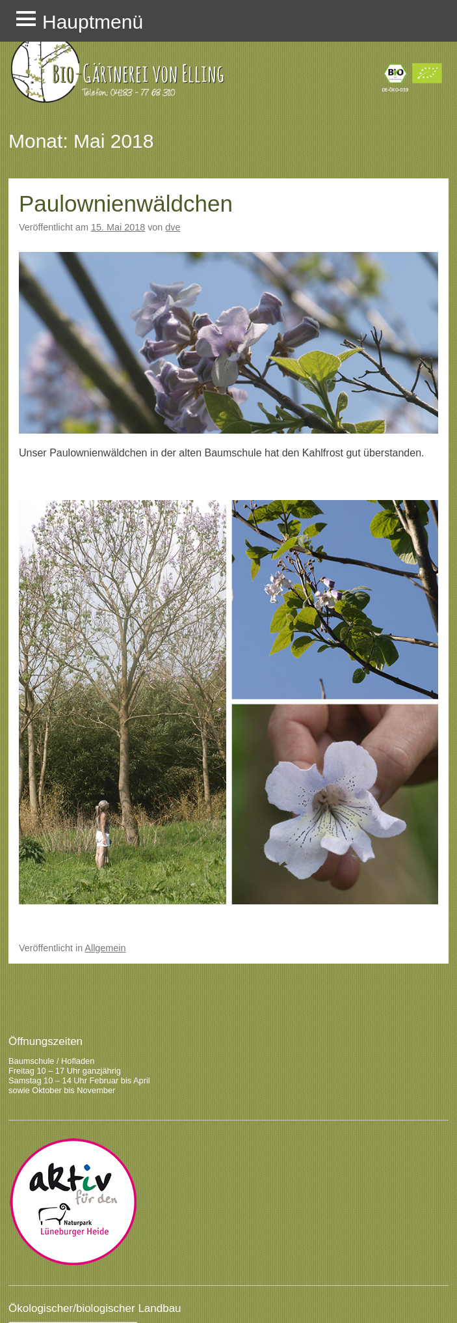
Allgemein (105, 948)
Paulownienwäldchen (126, 203)
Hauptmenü (92, 22)
